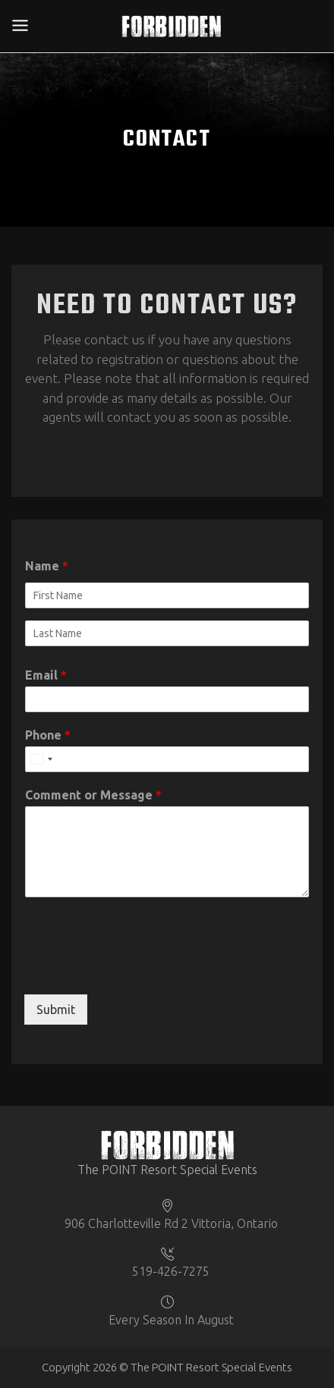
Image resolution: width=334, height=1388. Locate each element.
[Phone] (167, 759)
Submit (55, 1009)
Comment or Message (93, 795)
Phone (48, 735)
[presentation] (139, 969)
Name (46, 566)
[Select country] (41, 759)
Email (46, 675)
